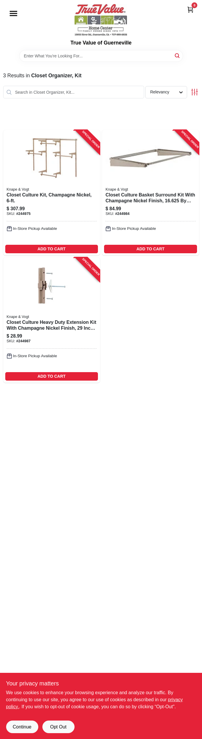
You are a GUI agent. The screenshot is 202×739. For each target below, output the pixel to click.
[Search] (177, 55)
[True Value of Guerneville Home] (101, 20)
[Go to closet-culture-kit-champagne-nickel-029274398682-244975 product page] (51, 192)
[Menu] (13, 13)
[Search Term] (101, 56)
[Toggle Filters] (194, 92)
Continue (22, 726)
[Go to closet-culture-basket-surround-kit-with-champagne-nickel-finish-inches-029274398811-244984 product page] (150, 192)
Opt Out (58, 726)
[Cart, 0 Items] (190, 9)
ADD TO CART (51, 249)
